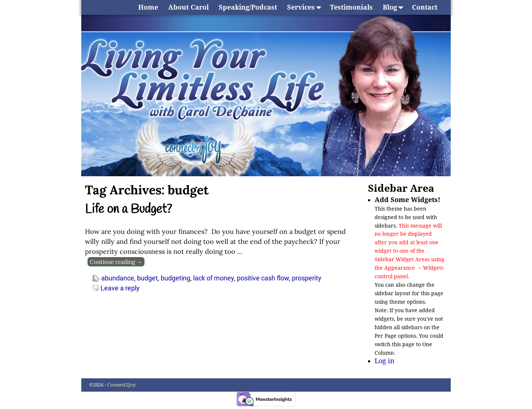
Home (148, 7)
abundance (117, 278)
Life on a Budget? (128, 209)
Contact (424, 7)
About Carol (188, 7)
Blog (395, 7)
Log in (385, 361)
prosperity (306, 278)
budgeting (175, 278)
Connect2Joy (121, 385)
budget (147, 278)
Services (306, 7)
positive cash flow (263, 278)
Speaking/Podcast (248, 7)
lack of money (213, 278)
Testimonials (351, 7)
